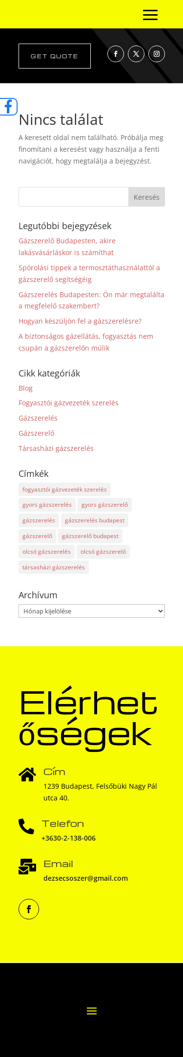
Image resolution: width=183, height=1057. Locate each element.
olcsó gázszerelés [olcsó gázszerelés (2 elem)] (46, 551)
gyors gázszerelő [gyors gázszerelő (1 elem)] (104, 504)
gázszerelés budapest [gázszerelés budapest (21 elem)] (94, 520)
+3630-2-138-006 (68, 838)
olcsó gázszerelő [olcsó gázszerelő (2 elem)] (103, 551)
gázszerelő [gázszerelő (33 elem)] (37, 536)
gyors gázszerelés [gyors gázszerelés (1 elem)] (47, 504)
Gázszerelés (38, 418)
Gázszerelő (36, 433)
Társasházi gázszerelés (56, 448)
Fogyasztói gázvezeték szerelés (69, 402)
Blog (26, 388)
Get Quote (55, 56)
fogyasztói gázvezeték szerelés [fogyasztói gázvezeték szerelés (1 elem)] (64, 489)
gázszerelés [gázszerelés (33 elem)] (38, 520)
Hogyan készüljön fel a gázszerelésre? (80, 321)
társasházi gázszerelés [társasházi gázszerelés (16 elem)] (53, 567)
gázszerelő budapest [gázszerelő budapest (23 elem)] (90, 536)
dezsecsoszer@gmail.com (85, 878)
